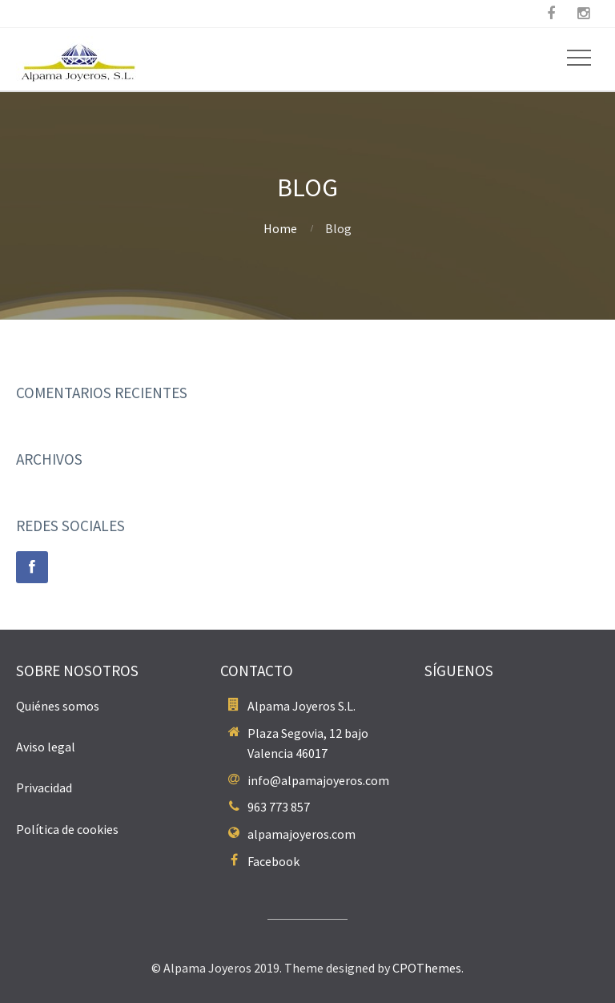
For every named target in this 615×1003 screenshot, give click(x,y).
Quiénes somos (57, 706)
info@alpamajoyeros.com (318, 780)
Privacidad (44, 787)
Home (280, 228)
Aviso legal (45, 747)
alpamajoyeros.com (301, 834)
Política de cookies (67, 829)
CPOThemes (426, 968)
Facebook (273, 861)
